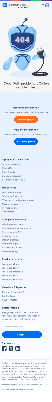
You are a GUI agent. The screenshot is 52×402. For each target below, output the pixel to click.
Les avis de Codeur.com (13, 179)
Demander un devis (11, 192)
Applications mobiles (12, 247)
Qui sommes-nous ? (11, 164)
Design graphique (10, 239)
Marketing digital (10, 243)
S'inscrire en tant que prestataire (18, 200)
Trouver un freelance (12, 196)
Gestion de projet (10, 251)
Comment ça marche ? (13, 292)
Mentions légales (9, 384)
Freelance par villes (13, 259)
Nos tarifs (7, 168)
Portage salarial (10, 207)
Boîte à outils (8, 172)
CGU (47, 384)
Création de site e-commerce (16, 228)
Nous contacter (9, 299)
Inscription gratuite (26, 141)
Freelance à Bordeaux (13, 279)
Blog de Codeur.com (12, 175)
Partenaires (8, 211)
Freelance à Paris (10, 264)
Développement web (12, 224)
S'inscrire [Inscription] (22, 334)
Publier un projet (26, 119)
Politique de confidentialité (30, 384)
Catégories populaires (14, 219)
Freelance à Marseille (12, 271)
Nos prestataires (10, 204)
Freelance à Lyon (10, 267)
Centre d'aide (8, 295)
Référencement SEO (12, 232)
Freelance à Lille (10, 275)
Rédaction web (9, 235)
